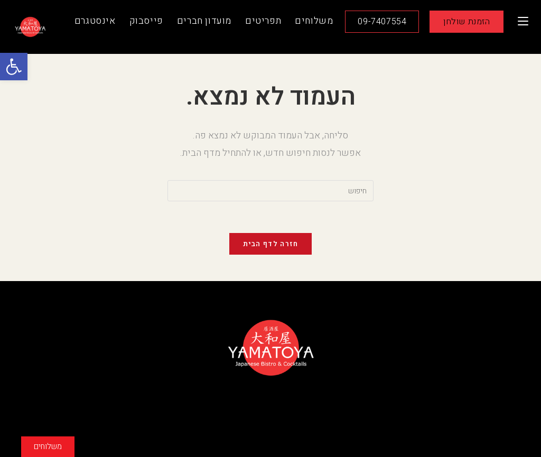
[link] (13, 66)
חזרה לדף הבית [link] (271, 244)
